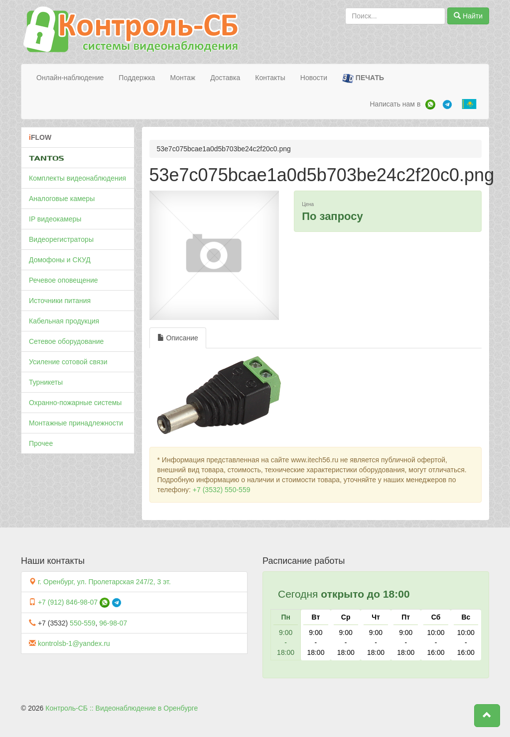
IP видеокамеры (55, 219)
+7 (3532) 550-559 (222, 490)
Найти (468, 16)
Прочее (41, 443)
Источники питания (60, 301)
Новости (313, 78)
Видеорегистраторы (61, 239)
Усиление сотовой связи (68, 362)
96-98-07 (113, 623)
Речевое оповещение (63, 280)
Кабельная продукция (64, 321)
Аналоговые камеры (62, 199)
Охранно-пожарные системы (75, 403)
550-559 (82, 623)
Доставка (225, 78)
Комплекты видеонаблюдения (77, 178)
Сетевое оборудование (66, 341)
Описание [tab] (177, 338)
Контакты (270, 78)
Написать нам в (395, 104)
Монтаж (182, 78)
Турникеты (46, 382)
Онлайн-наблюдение (70, 78)
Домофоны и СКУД (60, 260)
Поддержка (137, 78)
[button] (487, 715)
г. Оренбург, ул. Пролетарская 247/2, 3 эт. (104, 582)
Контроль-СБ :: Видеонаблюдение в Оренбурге (121, 708)
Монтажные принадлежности (76, 423)
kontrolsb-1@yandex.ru (74, 643)
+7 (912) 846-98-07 (68, 602)
